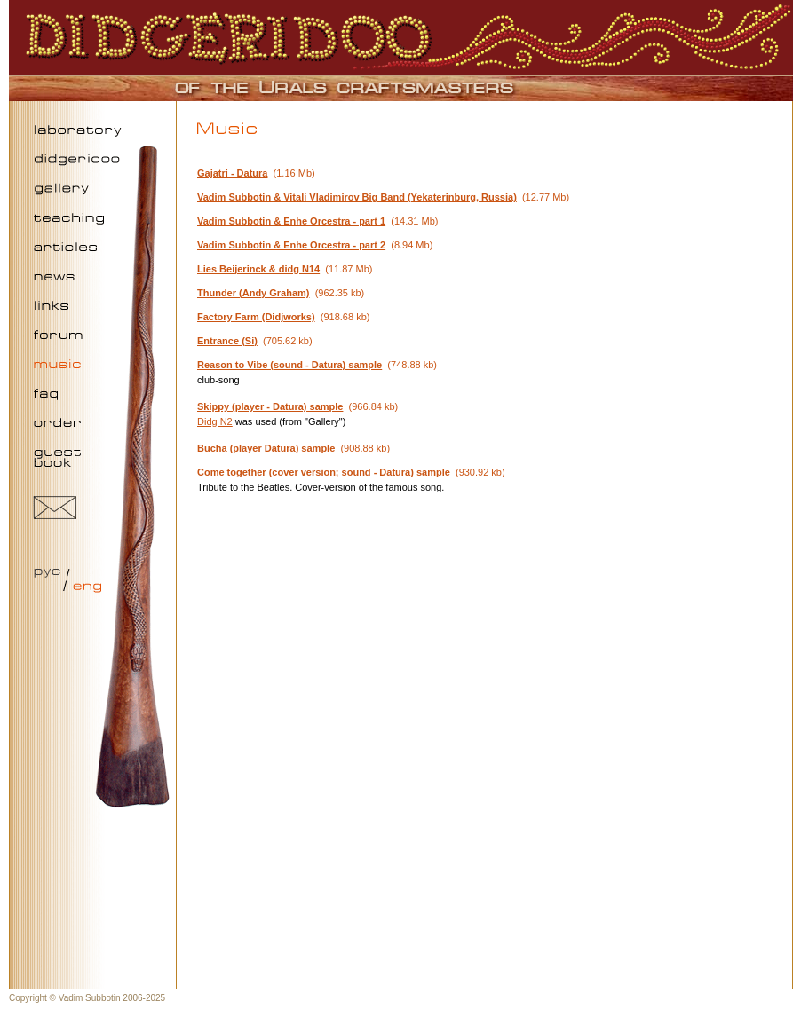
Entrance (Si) (227, 340)
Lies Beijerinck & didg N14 (258, 269)
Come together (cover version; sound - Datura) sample (323, 472)
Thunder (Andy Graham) (253, 293)
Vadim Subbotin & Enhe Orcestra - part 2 (291, 245)
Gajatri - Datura (232, 173)
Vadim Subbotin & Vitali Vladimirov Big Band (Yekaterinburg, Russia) (357, 197)
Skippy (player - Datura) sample (270, 406)
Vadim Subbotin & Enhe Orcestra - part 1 (291, 221)
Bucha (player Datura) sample (266, 448)
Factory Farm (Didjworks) (256, 316)
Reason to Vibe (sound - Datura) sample (289, 364)
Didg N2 (215, 421)
